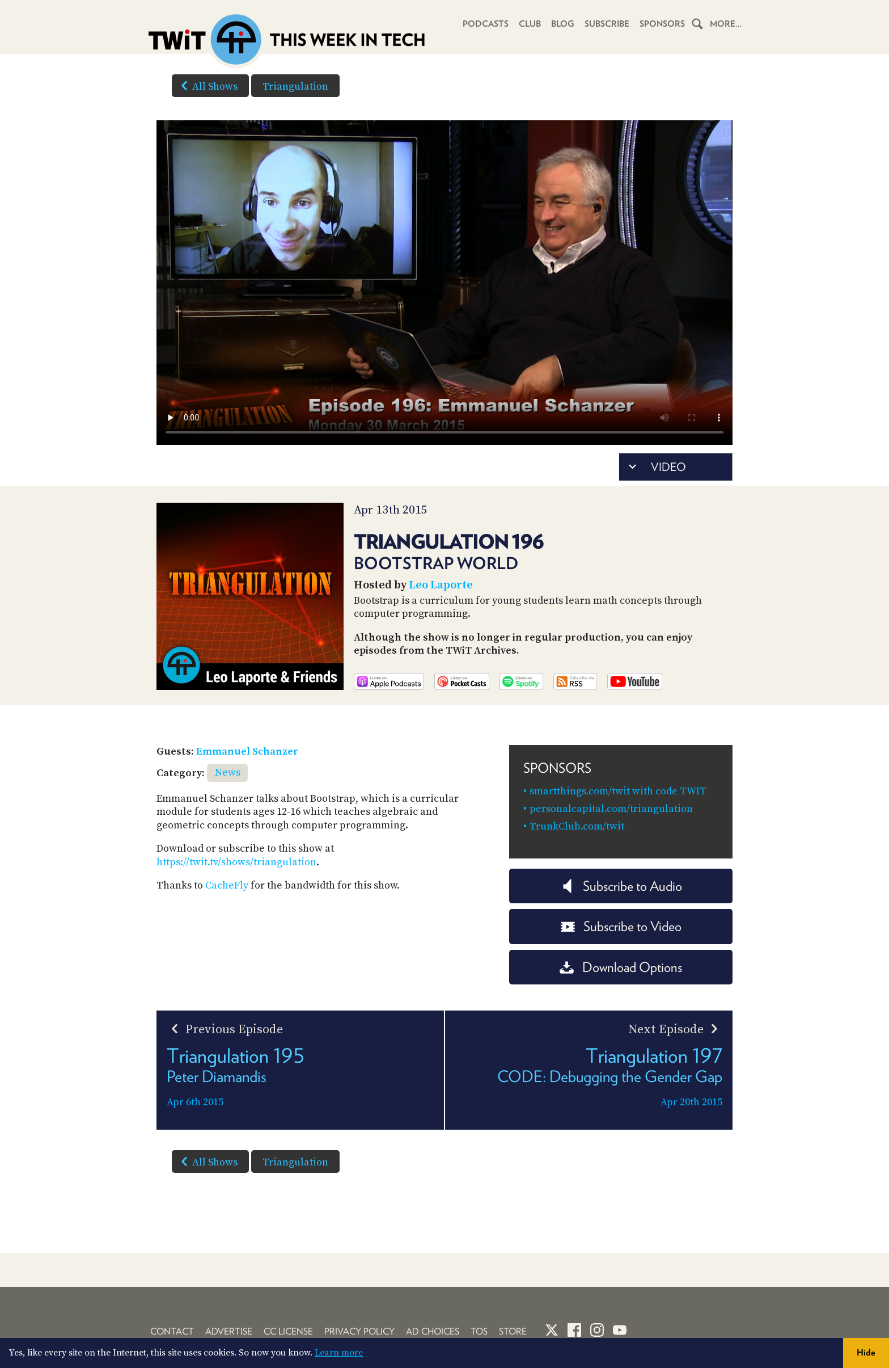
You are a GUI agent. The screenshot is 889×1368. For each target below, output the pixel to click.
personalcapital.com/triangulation (611, 808)
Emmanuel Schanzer (247, 751)
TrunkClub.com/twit (577, 826)
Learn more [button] (339, 1352)
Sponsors (662, 24)
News (227, 772)
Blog (562, 24)
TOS (479, 1331)
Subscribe (607, 24)
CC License (288, 1331)
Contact (172, 1331)
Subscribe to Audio (621, 886)
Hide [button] (866, 1352)
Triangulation (295, 86)
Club (530, 24)
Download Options (621, 967)
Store (513, 1331)
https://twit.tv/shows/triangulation (236, 862)
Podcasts (486, 24)
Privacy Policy (359, 1331)
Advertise (228, 1331)
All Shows (207, 86)
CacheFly (226, 885)
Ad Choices (432, 1331)
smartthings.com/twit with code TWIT (618, 791)
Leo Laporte (441, 585)
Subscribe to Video (621, 926)
